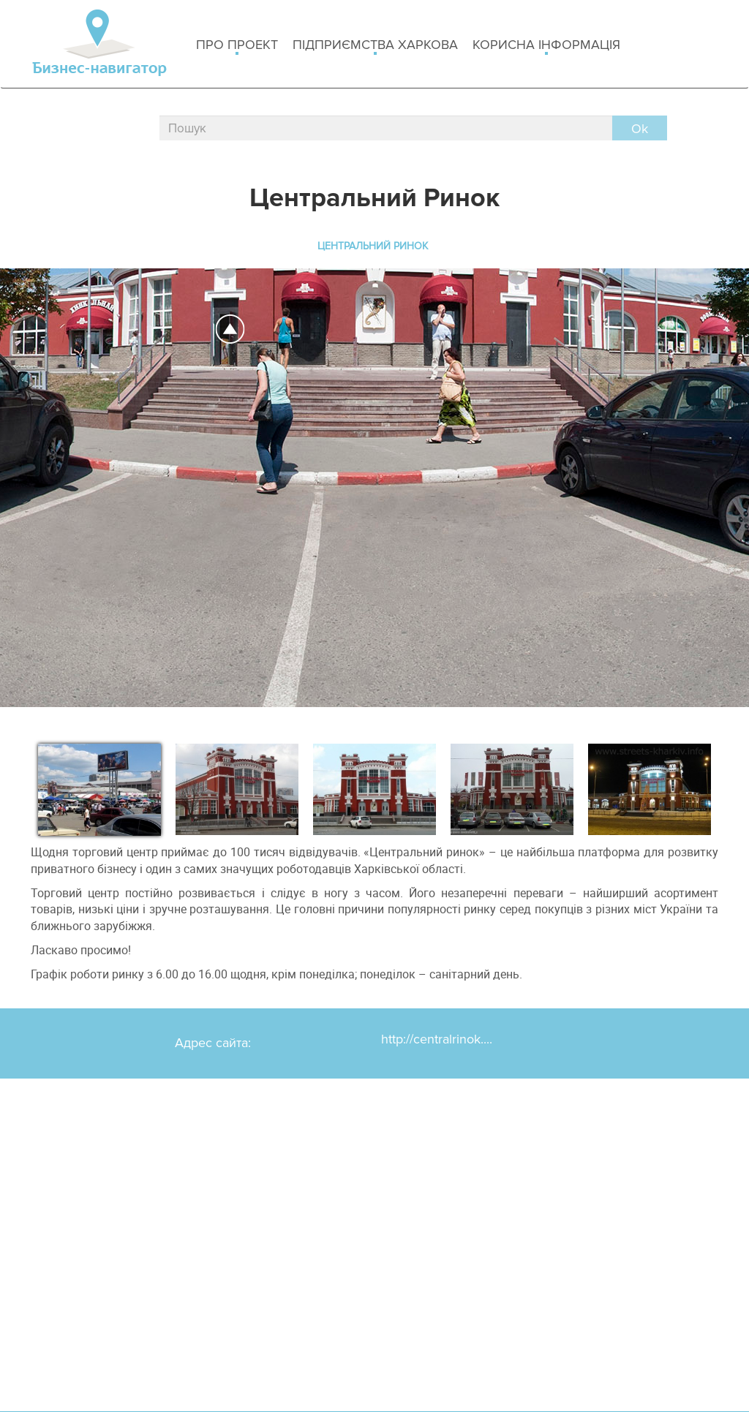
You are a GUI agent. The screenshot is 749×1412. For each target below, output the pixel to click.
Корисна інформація (546, 46)
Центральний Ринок (372, 246)
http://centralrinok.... (436, 1039)
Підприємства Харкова (375, 46)
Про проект (237, 46)
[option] (99, 786)
